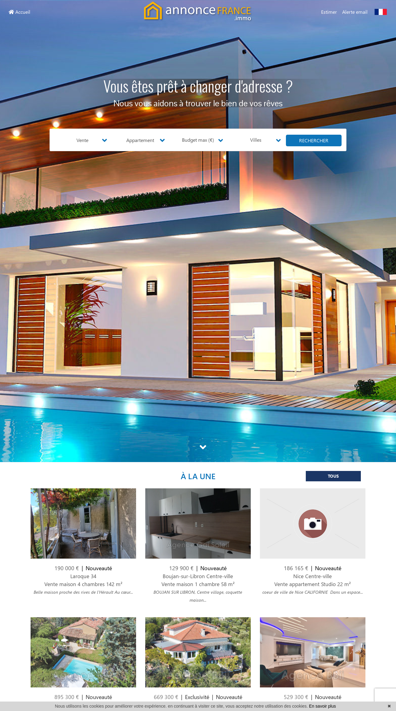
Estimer (329, 12)
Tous (333, 480)
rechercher (313, 140)
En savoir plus (322, 706)
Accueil (19, 12)
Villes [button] (255, 140)
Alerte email (355, 12)
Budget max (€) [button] (198, 140)
